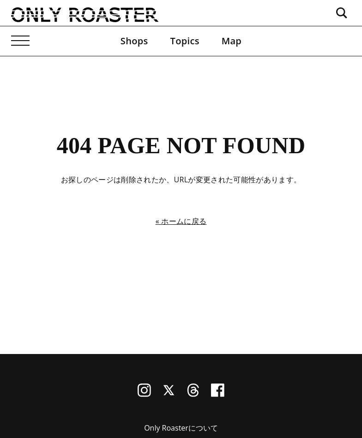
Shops (134, 41)
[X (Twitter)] (168, 394)
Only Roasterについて (181, 428)
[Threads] (193, 394)
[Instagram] (144, 394)
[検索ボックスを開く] (341, 13)
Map (231, 41)
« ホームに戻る (181, 221)
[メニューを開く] (20, 41)
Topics (184, 41)
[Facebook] (217, 394)
